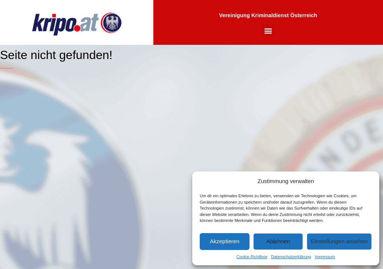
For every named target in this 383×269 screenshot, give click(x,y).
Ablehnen (278, 241)
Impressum (325, 256)
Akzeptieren (224, 241)
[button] (268, 30)
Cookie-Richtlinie (251, 256)
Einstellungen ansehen (339, 241)
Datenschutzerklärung (291, 256)
